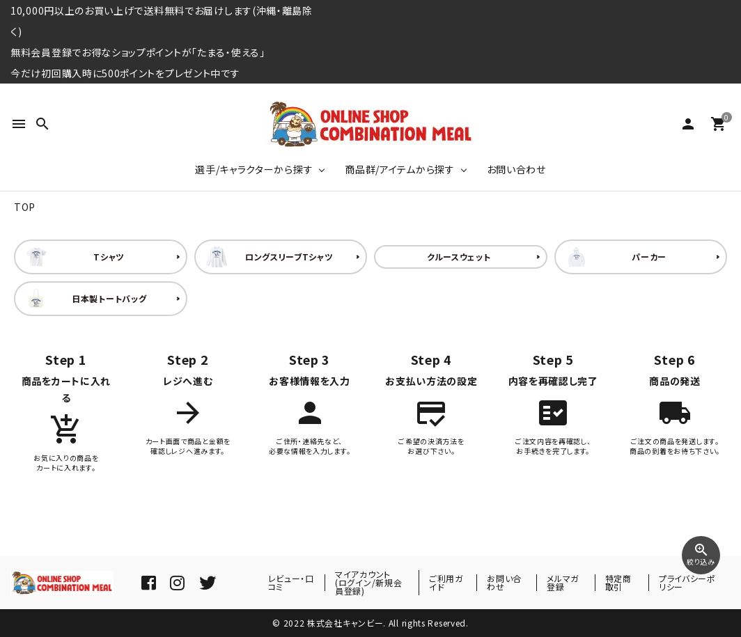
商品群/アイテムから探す (399, 169)
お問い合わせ (516, 169)
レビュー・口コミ (291, 582)
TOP (25, 207)
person (688, 124)
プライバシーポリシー (687, 582)
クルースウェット (459, 256)
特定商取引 (618, 582)
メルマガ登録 (563, 582)
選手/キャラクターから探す (254, 169)
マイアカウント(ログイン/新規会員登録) (368, 582)
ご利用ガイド (446, 582)
